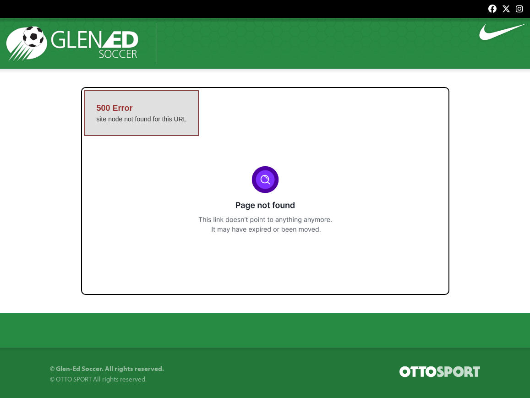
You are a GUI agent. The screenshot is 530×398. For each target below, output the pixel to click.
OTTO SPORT (74, 379)
